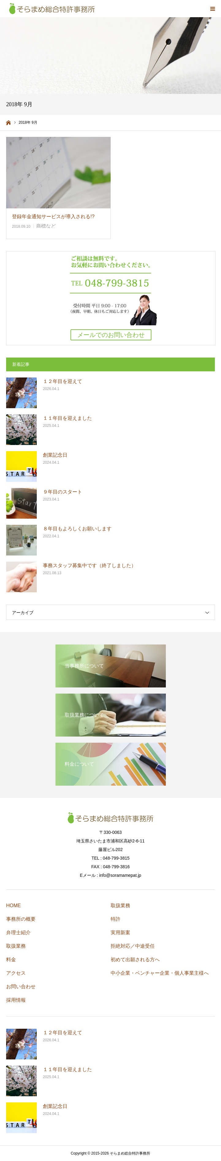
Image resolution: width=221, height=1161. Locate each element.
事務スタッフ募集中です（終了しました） (89, 565)
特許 (115, 919)
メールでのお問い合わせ (111, 334)
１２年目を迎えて (62, 381)
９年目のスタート (62, 491)
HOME (13, 905)
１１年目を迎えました (67, 418)
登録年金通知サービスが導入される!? (55, 216)
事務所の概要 (21, 919)
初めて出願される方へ (135, 959)
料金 (11, 959)
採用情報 (16, 1000)
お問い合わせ (21, 986)
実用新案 (120, 932)
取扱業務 (16, 946)
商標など (46, 226)
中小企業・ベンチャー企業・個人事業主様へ (160, 973)
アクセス (16, 973)
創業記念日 (55, 455)
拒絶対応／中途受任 (133, 946)
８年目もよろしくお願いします (77, 528)
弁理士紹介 (18, 932)
